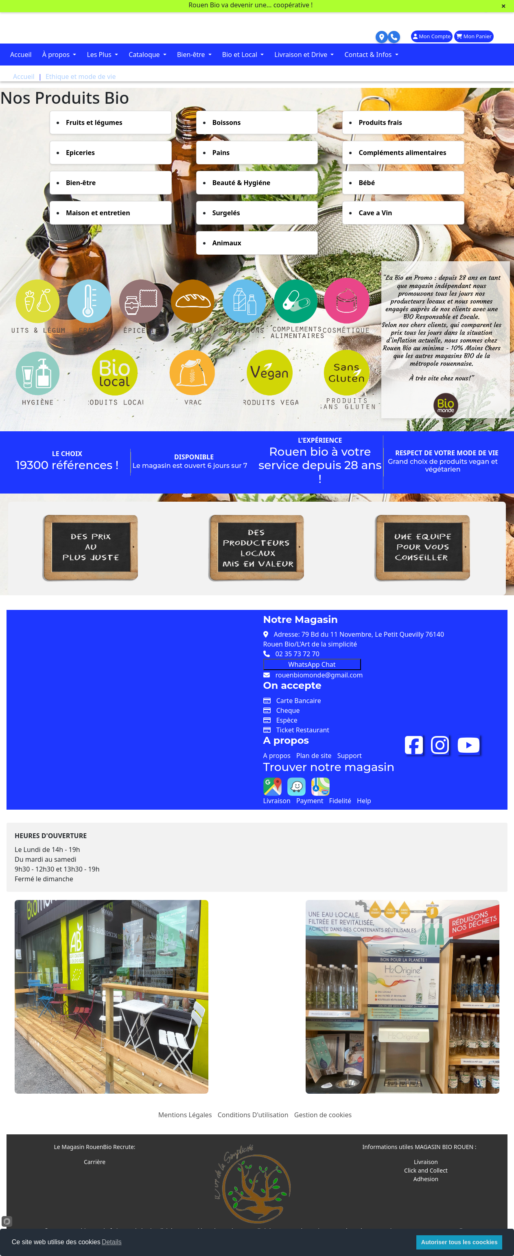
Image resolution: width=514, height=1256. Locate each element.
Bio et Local (240, 54)
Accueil (21, 54)
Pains (221, 152)
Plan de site (313, 755)
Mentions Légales (185, 1114)
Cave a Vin (375, 212)
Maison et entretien (98, 212)
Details (112, 1242)
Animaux (226, 242)
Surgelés (226, 212)
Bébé (367, 182)
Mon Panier (474, 36)
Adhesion (426, 1179)
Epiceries (80, 152)
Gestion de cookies (323, 1114)
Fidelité (340, 800)
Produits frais (380, 122)
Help (364, 800)
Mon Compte (432, 36)
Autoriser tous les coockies (459, 1242)
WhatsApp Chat (312, 664)
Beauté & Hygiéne (241, 182)
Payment (309, 800)
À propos (57, 54)
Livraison (277, 800)
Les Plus (100, 54)
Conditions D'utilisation (253, 1114)
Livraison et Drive (301, 54)
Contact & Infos (368, 54)
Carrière (94, 1162)
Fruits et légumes (94, 122)
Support (349, 755)
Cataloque (145, 54)
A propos (277, 755)
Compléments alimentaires (402, 152)
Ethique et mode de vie (81, 76)
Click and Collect (426, 1170)
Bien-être (192, 54)
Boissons (226, 122)
